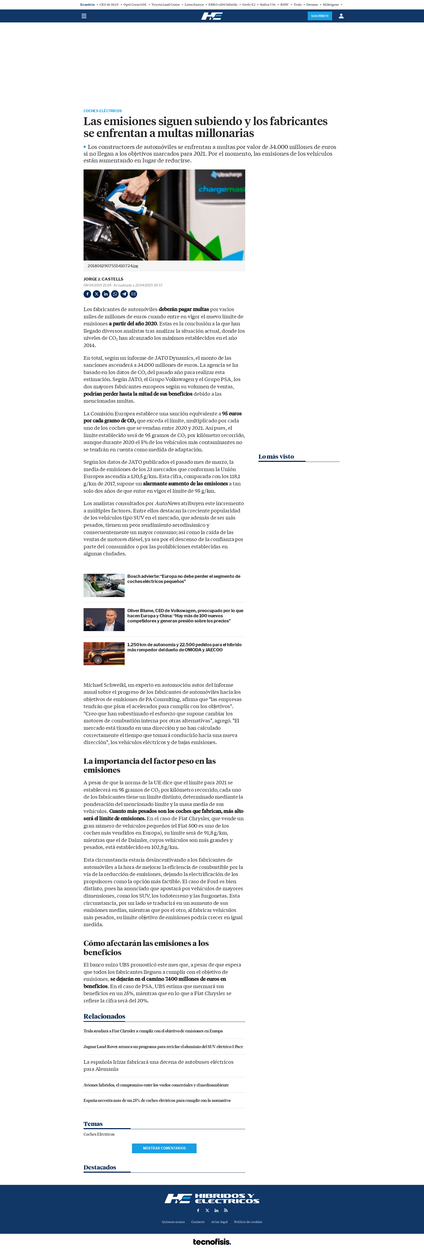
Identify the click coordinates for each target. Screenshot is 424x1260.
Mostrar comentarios (164, 1149)
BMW (284, 4)
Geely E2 (248, 4)
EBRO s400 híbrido (222, 4)
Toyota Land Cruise (165, 4)
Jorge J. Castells (103, 280)
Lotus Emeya (194, 4)
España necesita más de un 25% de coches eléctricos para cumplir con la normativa (157, 1101)
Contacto (197, 1223)
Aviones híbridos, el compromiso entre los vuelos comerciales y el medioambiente (156, 1085)
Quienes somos (171, 1223)
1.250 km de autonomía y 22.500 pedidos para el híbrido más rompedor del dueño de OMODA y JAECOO (184, 648)
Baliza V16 (268, 4)
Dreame (312, 4)
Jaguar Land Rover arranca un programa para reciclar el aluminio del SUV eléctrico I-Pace (163, 1047)
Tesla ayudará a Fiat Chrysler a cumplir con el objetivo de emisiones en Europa (153, 1032)
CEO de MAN (109, 4)
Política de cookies (250, 1223)
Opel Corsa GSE (135, 4)
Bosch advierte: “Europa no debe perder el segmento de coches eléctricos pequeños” (183, 580)
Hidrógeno (331, 4)
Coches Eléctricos (107, 111)
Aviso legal (219, 1223)
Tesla (298, 4)
